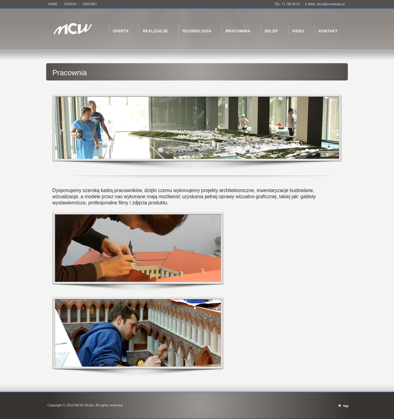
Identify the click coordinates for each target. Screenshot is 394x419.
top (345, 406)
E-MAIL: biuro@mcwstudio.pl (325, 4)
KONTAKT (90, 4)
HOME (53, 4)
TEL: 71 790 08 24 (287, 4)
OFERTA (70, 4)
